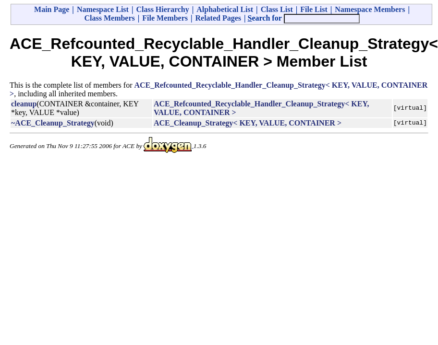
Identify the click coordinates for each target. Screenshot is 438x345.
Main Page (51, 9)
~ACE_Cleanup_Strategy (53, 123)
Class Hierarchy (162, 9)
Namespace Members (370, 9)
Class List (277, 9)
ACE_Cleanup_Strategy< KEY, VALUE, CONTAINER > (247, 123)
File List (313, 9)
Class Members (109, 18)
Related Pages (218, 18)
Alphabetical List (224, 9)
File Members (165, 18)
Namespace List (103, 9)
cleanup (23, 104)
